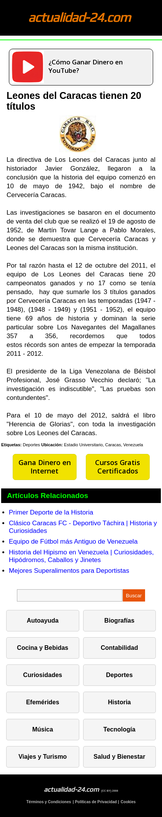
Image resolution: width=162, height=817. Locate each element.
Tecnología (119, 729)
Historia (119, 702)
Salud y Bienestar (119, 756)
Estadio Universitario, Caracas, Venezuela (103, 444)
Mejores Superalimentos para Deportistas (69, 570)
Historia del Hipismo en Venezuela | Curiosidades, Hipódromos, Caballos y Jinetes (81, 556)
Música (42, 729)
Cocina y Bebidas (42, 647)
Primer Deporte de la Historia (51, 512)
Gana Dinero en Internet (44, 466)
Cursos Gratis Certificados (117, 466)
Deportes (31, 444)
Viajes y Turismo (42, 756)
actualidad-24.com (79, 17)
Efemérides (42, 702)
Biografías (119, 620)
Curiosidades (42, 675)
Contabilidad (119, 647)
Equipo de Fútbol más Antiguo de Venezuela (73, 541)
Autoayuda (42, 620)
